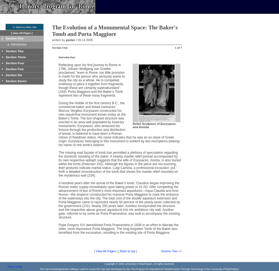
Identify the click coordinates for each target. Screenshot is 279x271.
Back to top (127, 251)
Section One (14, 38)
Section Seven (16, 81)
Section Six (14, 75)
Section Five (15, 69)
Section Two (14, 51)
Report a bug (14, 266)
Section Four (15, 63)
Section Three (16, 57)
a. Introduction (17, 44)
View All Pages (22, 33)
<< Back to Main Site (25, 27)
